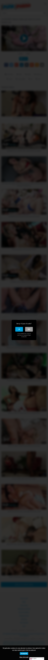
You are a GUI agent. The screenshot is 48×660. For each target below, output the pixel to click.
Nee (29, 329)
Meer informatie (24, 657)
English (33, 659)
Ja (19, 329)
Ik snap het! (24, 653)
